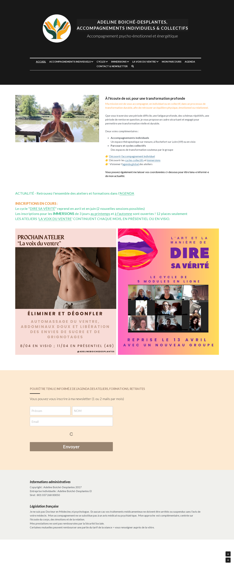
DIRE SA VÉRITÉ (42, 208)
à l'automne (123, 214)
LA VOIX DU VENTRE (55, 219)
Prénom (37, 411)
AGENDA (191, 61)
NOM (78, 411)
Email (35, 421)
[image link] (58, 28)
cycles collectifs (135, 160)
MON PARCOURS (173, 61)
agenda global (132, 164)
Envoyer (71, 446)
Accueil (42, 61)
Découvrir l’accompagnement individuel (133, 156)
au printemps (100, 214)
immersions (155, 160)
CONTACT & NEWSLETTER (113, 66)
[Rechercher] (134, 66)
